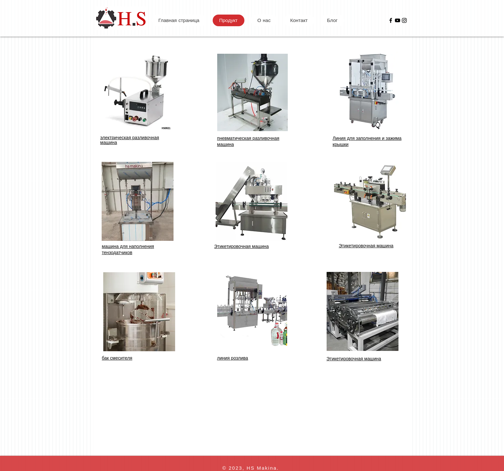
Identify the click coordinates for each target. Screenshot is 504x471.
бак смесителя (117, 358)
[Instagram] (404, 20)
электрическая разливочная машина (129, 139)
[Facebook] (390, 20)
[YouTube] (397, 20)
